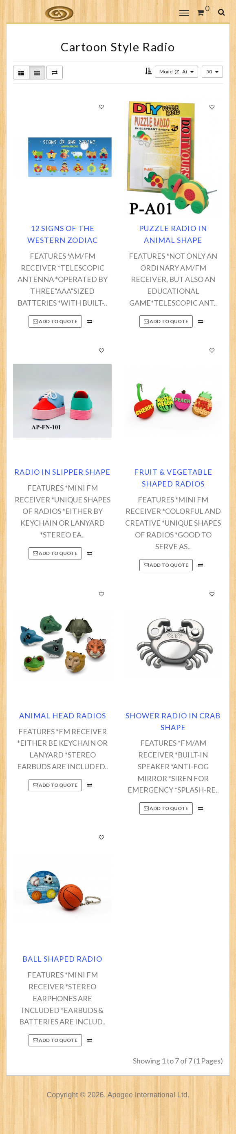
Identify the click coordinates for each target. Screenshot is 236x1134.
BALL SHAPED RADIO (62, 958)
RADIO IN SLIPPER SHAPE (62, 471)
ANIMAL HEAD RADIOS (62, 715)
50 (212, 71)
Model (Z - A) (176, 71)
